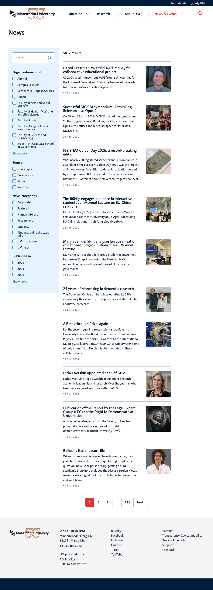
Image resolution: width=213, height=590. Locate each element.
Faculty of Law (26, 120)
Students (23, 226)
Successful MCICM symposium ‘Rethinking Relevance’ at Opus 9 (97, 108)
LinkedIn (116, 545)
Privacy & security (174, 540)
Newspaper (24, 169)
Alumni (22, 78)
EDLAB (21, 96)
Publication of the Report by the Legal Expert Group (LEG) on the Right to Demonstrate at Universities (99, 412)
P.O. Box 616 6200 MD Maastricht (73, 561)
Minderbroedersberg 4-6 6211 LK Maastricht (76, 538)
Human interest (27, 214)
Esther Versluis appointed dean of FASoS (95, 372)
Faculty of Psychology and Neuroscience (34, 128)
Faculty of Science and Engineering (31, 137)
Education (75, 14)
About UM (133, 14)
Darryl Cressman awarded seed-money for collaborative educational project (97, 70)
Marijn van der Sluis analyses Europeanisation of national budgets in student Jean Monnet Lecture (100, 245)
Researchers (25, 220)
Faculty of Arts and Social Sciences (33, 104)
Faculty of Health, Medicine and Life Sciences (35, 113)
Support (167, 545)
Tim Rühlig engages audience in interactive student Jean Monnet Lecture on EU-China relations (97, 202)
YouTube (116, 554)
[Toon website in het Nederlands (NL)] (176, 3)
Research (104, 14)
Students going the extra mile (33, 234)
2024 (20, 274)
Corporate (24, 202)
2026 (20, 262)
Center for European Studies (35, 90)
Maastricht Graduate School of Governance (35, 145)
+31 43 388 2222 (71, 546)
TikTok (115, 550)
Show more (19, 153)
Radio (21, 181)
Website (22, 187)
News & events (166, 14)
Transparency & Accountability (182, 536)
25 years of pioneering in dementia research (98, 288)
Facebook (117, 536)
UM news (23, 247)
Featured (23, 208)
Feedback (168, 550)
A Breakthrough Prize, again (85, 323)
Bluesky (116, 531)
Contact (167, 531)
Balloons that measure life (84, 450)
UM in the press (27, 241)
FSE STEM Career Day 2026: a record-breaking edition (100, 152)
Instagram (118, 540)
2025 (20, 268)
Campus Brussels (28, 84)
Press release (25, 175)
